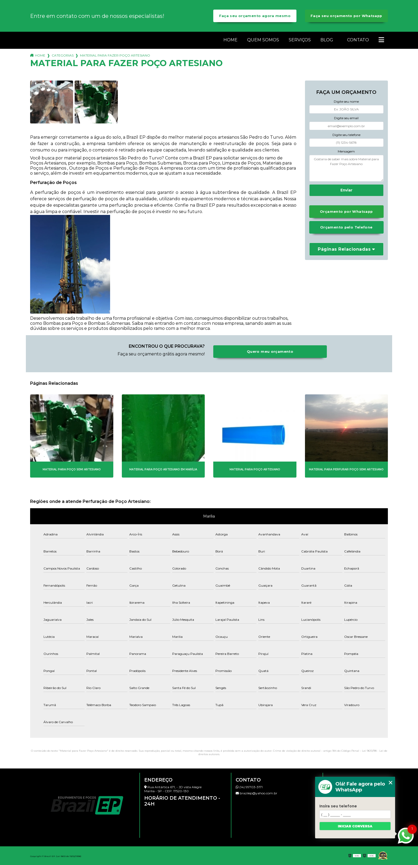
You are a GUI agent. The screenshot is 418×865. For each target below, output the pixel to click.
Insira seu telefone (338, 806)
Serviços (300, 39)
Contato (358, 39)
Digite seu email (346, 118)
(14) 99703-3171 (249, 787)
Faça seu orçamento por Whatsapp (346, 16)
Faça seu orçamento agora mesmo (255, 16)
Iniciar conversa (355, 826)
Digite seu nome (346, 101)
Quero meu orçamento (270, 352)
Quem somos (263, 39)
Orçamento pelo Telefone (346, 227)
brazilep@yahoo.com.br (256, 793)
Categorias (63, 55)
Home (230, 39)
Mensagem (346, 151)
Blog (326, 39)
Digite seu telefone (346, 135)
